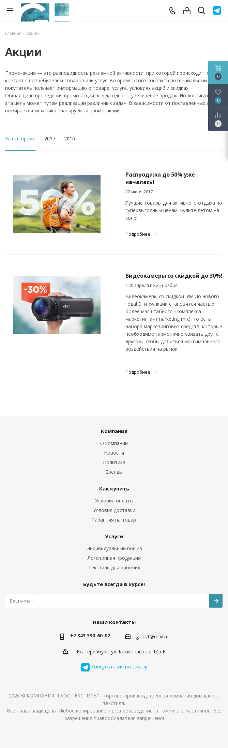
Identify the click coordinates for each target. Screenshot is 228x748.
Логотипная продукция (114, 558)
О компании (114, 443)
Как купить (114, 488)
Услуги (114, 536)
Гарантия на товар (114, 519)
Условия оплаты (114, 500)
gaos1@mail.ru (152, 636)
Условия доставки (114, 510)
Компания (114, 431)
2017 (49, 138)
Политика (114, 462)
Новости (114, 452)
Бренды (114, 472)
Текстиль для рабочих (114, 567)
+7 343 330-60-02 (90, 635)
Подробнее (141, 234)
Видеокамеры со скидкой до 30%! (174, 275)
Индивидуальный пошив (114, 548)
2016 (69, 138)
